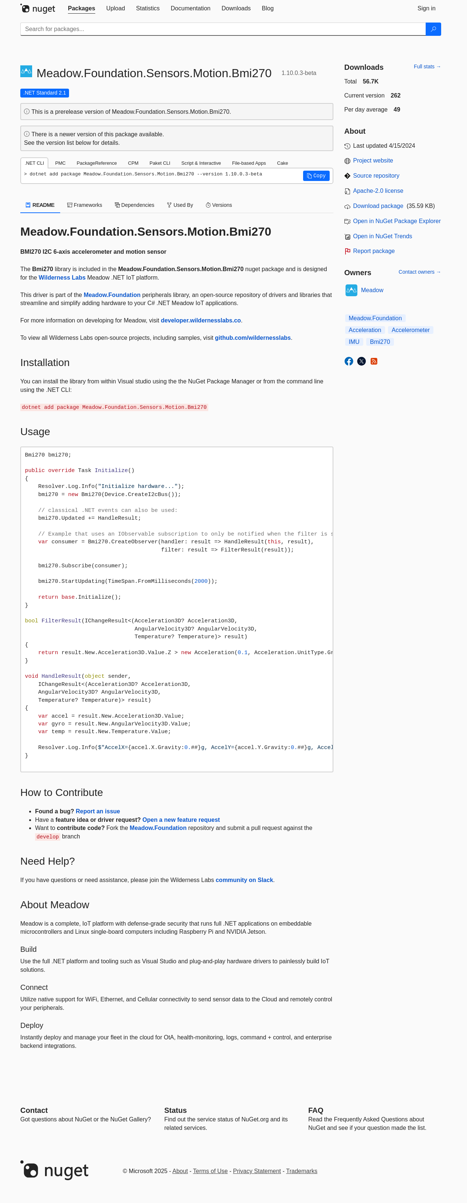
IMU (354, 342)
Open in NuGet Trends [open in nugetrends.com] (382, 236)
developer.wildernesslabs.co (201, 320)
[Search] (433, 29)
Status (175, 1110)
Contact (34, 1110)
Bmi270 (380, 342)
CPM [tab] (133, 163)
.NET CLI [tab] (34, 163)
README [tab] (40, 205)
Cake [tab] (282, 163)
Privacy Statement (257, 1171)
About (180, 1171)
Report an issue (98, 811)
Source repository (376, 175)
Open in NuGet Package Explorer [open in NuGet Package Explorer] (397, 221)
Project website (373, 160)
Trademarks (301, 1171)
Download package (378, 206)
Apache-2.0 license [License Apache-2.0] (378, 191)
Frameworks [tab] (84, 205)
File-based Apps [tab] (249, 163)
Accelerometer (411, 330)
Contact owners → (420, 272)
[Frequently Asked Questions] (315, 1110)
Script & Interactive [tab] (201, 163)
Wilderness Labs (62, 277)
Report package (374, 251)
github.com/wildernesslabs (253, 338)
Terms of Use (210, 1171)
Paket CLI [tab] (160, 163)
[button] (316, 176)
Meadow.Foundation (112, 295)
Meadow (372, 290)
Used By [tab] (180, 205)
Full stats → (427, 66)
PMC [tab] (60, 163)
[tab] (81, 8)
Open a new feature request (181, 820)
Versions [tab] (219, 205)
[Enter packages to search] (223, 29)
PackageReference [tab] (97, 163)
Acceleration (365, 330)
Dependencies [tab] (134, 205)
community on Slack (244, 880)
